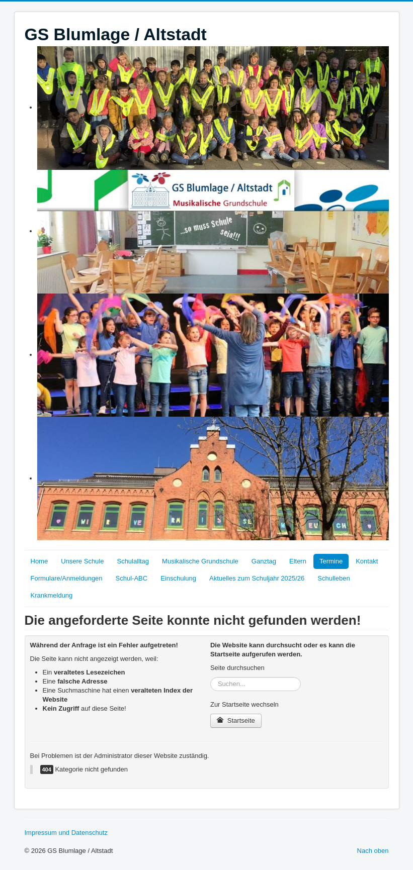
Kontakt (367, 561)
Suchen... (210, 677)
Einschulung (178, 578)
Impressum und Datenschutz (66, 832)
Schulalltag (133, 561)
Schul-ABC (132, 578)
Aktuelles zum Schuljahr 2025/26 (256, 578)
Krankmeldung (52, 595)
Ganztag (264, 561)
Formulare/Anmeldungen (67, 578)
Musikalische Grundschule (200, 561)
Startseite (236, 720)
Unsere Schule (82, 561)
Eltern (297, 561)
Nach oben (373, 850)
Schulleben (333, 578)
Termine (331, 561)
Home (39, 561)
